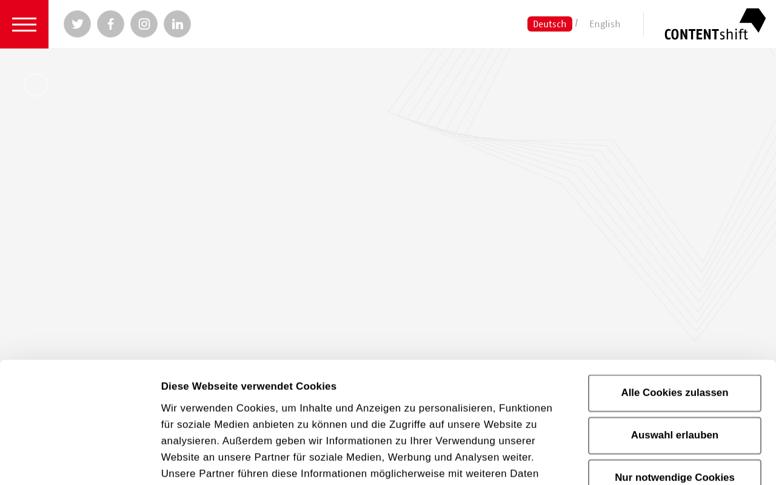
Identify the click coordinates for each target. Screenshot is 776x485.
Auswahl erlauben (674, 322)
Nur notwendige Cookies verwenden (675, 372)
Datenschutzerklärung (430, 409)
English (605, 23)
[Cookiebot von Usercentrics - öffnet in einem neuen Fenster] (78, 460)
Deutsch (550, 23)
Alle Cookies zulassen (674, 280)
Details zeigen (689, 460)
